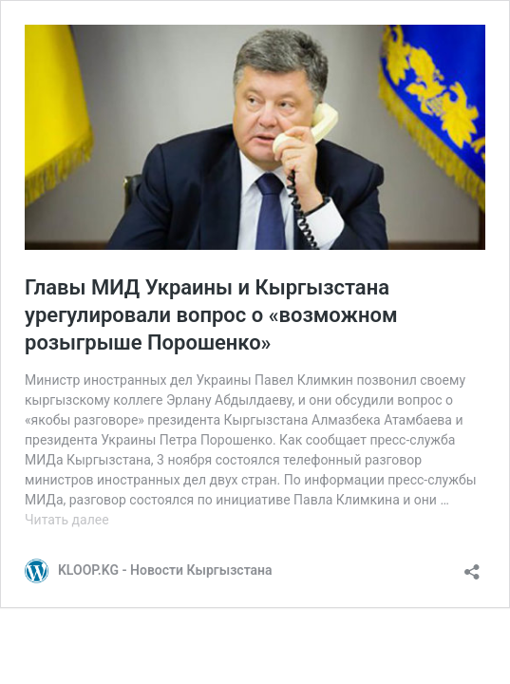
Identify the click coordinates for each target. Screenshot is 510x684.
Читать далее (67, 519)
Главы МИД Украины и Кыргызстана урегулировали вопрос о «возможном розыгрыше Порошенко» (211, 314)
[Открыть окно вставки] (472, 565)
